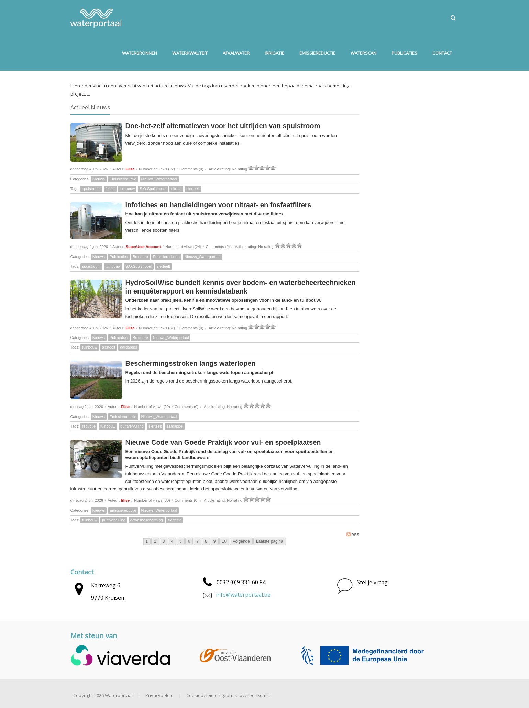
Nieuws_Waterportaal (159, 179)
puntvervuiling (132, 426)
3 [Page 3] (164, 541)
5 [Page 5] (180, 541)
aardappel (128, 347)
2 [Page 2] (155, 541)
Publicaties (119, 257)
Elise (130, 169)
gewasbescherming (146, 520)
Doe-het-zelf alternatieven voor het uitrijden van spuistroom (222, 126)
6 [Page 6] (189, 541)
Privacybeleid (159, 695)
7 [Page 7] (197, 541)
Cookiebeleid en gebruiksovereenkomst (228, 695)
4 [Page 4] (172, 541)
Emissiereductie (123, 179)
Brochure (140, 257)
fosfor (110, 189)
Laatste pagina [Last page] (269, 541)
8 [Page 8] (206, 541)
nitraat (176, 189)
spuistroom (91, 189)
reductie (89, 426)
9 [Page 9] (214, 541)
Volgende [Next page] (241, 541)
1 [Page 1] (146, 541)
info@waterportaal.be (243, 594)
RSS (352, 534)
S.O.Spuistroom (153, 189)
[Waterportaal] (96, 17)
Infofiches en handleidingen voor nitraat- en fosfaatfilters (218, 205)
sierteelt (193, 189)
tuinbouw (127, 189)
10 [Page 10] (224, 541)
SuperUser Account (143, 247)
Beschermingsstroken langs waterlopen (190, 363)
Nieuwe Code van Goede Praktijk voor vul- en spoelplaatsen (223, 442)
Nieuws (98, 179)
